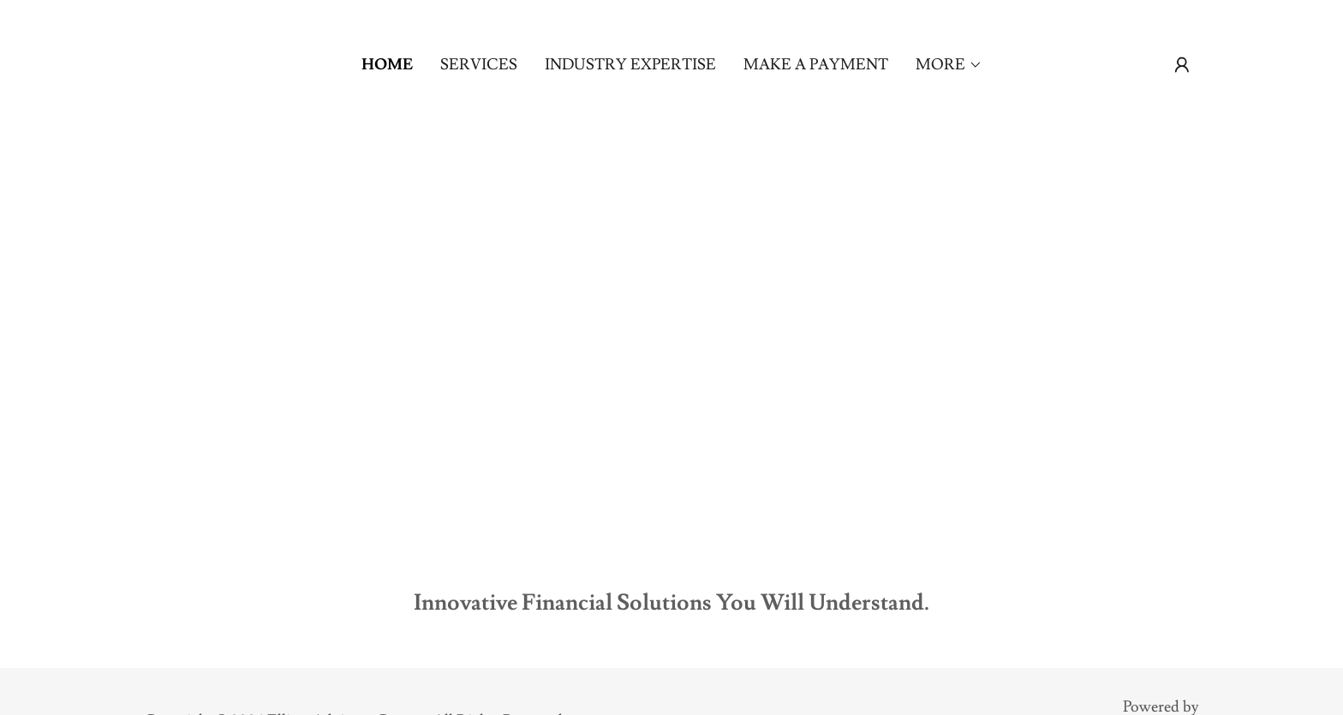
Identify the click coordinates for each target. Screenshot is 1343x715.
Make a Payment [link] (815, 64)
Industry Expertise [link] (630, 64)
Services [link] (478, 64)
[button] (949, 65)
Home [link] (387, 64)
